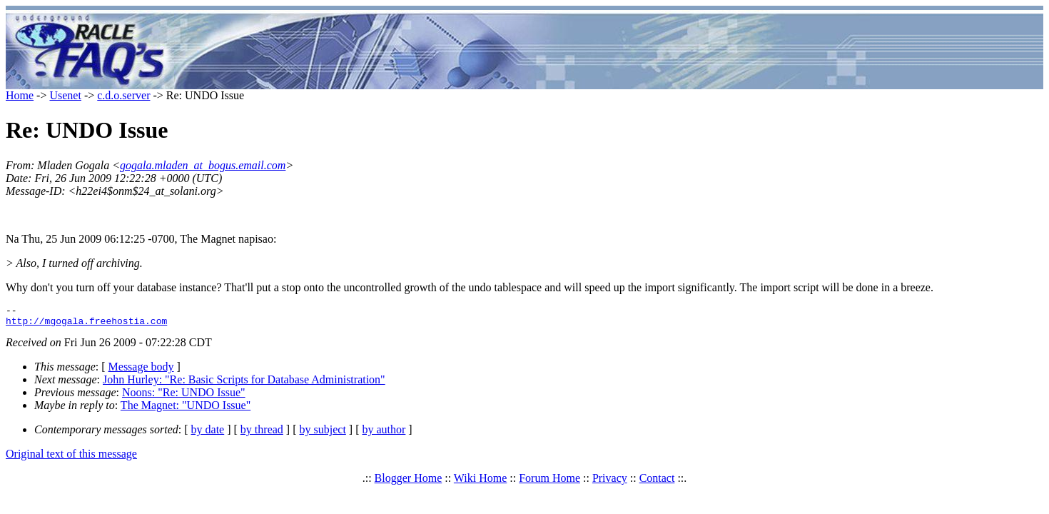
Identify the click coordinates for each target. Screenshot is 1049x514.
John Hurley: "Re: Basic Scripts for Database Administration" (244, 384)
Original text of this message (71, 458)
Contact (657, 482)
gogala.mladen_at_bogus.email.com (202, 165)
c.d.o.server (123, 95)
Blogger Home (408, 482)
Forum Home (549, 482)
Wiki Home (480, 482)
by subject (323, 434)
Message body (141, 371)
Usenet (65, 95)
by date (208, 434)
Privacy (609, 482)
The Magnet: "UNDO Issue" (185, 409)
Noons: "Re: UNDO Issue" (183, 396)
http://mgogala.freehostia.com (86, 324)
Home (20, 95)
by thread (261, 434)
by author (383, 434)
